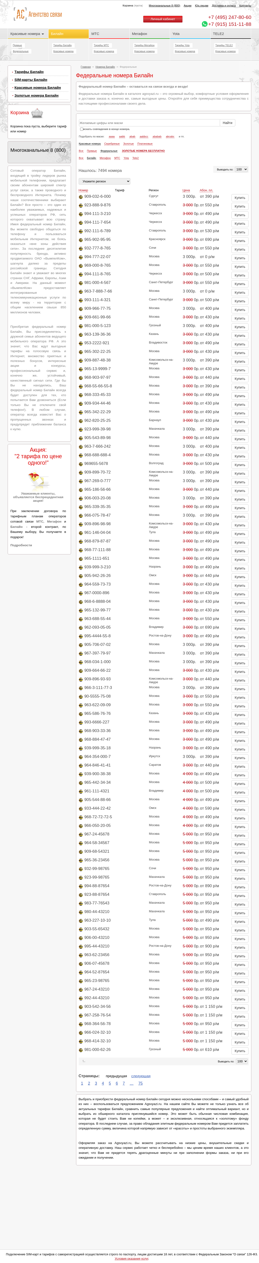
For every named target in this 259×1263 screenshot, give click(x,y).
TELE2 (218, 34)
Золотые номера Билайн (36, 95)
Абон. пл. (206, 190)
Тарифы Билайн (62, 45)
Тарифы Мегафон (144, 45)
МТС (95, 34)
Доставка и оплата (224, 5)
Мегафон (139, 34)
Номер (83, 190)
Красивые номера (27, 34)
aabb (122, 136)
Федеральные (20, 51)
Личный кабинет (163, 19)
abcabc (170, 136)
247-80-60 (229, 17)
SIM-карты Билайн (30, 80)
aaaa (112, 136)
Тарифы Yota (182, 45)
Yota (175, 34)
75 (140, 1083)
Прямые (17, 45)
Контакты (245, 5)
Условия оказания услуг (131, 1258)
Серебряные (112, 143)
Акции (187, 5)
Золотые (128, 143)
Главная (86, 66)
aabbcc (144, 136)
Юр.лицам (201, 5)
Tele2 (135, 158)
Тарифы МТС (101, 45)
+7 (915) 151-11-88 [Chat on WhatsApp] (229, 24)
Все (81, 150)
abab (132, 136)
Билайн (57, 34)
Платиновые (144, 143)
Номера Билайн (105, 66)
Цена (186, 190)
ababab (157, 136)
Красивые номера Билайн (37, 87)
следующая (140, 1076)
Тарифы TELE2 (224, 45)
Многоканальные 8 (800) (164, 5)
